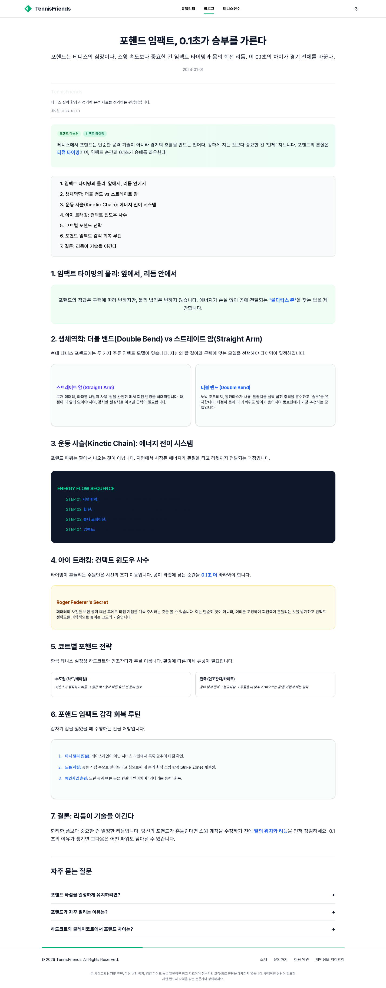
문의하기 (280, 959)
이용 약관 (301, 959)
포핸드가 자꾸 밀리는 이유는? (193, 912)
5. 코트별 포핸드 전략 (81, 225)
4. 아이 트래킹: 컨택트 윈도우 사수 (93, 215)
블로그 (209, 8)
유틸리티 (188, 8)
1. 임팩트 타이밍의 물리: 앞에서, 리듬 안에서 (103, 183)
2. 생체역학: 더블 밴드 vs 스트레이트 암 (99, 194)
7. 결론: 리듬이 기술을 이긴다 (88, 246)
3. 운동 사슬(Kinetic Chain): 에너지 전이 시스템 (108, 204)
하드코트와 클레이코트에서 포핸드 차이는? (193, 929)
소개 (263, 959)
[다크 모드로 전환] (356, 8)
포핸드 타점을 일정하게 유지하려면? (193, 895)
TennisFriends (67, 92)
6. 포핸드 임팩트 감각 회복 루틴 (91, 236)
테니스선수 (231, 8)
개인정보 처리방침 (329, 959)
